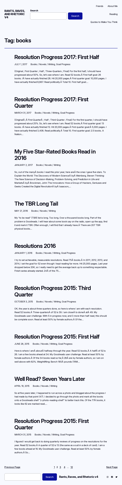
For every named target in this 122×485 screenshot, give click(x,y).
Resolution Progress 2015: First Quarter (51, 424)
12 (72, 467)
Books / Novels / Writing (43, 64)
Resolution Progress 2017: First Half (56, 57)
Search (34, 10)
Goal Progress (63, 64)
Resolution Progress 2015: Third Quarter (52, 291)
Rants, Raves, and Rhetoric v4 (14, 14)
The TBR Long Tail (36, 203)
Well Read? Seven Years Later (49, 379)
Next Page (112, 467)
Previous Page (12, 467)
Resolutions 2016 (35, 246)
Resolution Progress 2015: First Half (57, 336)
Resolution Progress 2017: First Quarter (51, 102)
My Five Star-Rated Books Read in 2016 (55, 154)
